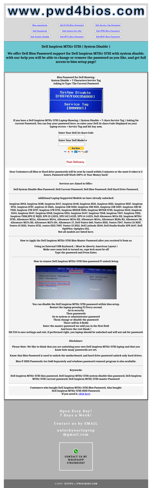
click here (84, 393)
